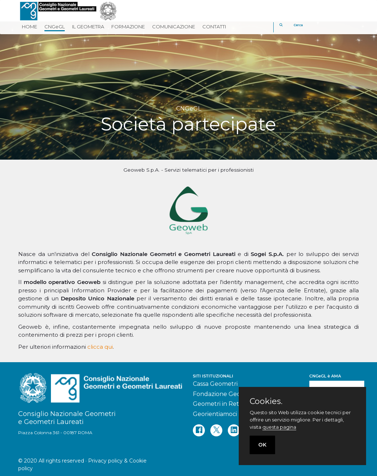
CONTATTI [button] (214, 26)
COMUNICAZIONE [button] (173, 26)
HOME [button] (29, 26)
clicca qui (100, 346)
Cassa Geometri (215, 383)
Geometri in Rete (218, 403)
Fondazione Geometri (224, 394)
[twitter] (216, 430)
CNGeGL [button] (54, 26)
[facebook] (199, 430)
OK (262, 444)
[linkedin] (234, 430)
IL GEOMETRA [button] (88, 26)
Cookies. (266, 401)
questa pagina (279, 427)
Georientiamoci (215, 414)
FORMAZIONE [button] (128, 26)
